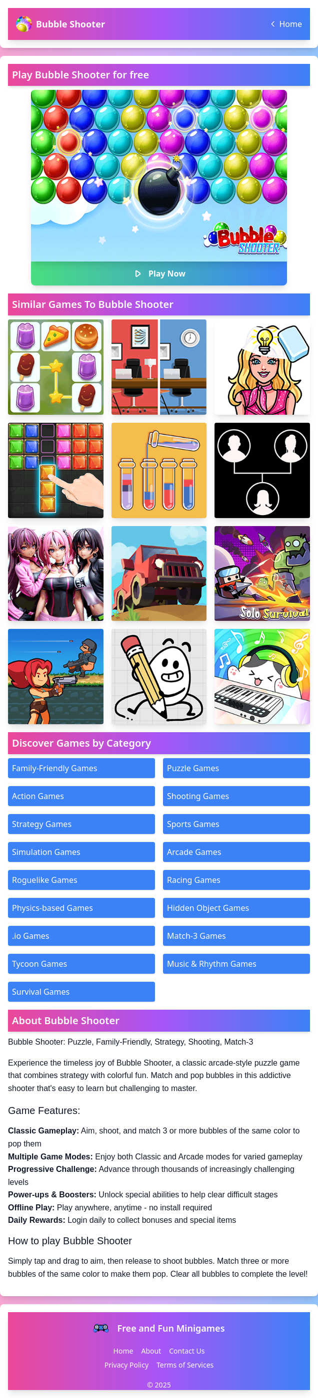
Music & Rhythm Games (211, 963)
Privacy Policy (126, 1365)
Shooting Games (198, 796)
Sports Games (193, 824)
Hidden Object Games (208, 907)
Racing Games (193, 879)
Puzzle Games (193, 768)
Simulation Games (46, 851)
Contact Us (186, 1351)
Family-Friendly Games (54, 768)
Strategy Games (42, 824)
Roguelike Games (45, 879)
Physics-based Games (52, 907)
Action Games (38, 796)
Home (124, 1351)
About (151, 1351)
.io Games (31, 935)
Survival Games (41, 991)
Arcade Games (194, 851)
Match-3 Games (196, 935)
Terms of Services (185, 1365)
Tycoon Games (39, 963)
